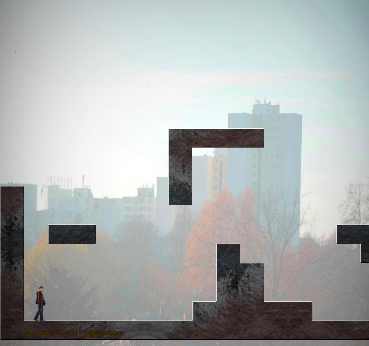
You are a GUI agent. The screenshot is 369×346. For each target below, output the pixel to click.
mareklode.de (49, 332)
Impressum (104, 332)
